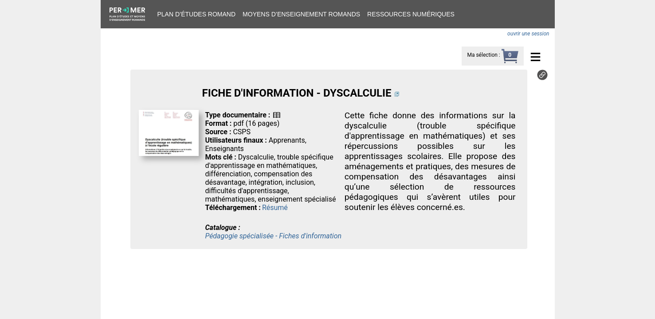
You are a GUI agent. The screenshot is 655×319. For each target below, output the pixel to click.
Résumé (275, 207)
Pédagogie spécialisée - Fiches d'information (273, 236)
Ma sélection (482, 55)
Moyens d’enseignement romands (301, 14)
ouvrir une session (528, 34)
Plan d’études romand (196, 14)
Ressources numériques (411, 14)
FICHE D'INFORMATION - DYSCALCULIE (296, 93)
